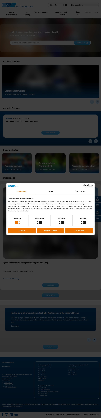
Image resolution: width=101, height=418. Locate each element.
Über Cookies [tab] (80, 191)
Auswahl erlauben (50, 230)
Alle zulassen (79, 230)
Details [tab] (50, 191)
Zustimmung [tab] (21, 191)
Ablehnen (21, 230)
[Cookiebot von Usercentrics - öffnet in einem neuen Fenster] (84, 185)
